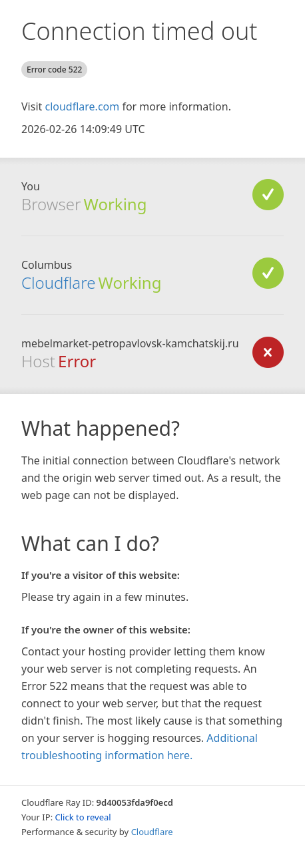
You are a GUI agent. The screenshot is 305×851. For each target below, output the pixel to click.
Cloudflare (58, 282)
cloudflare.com (82, 106)
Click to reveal (83, 817)
